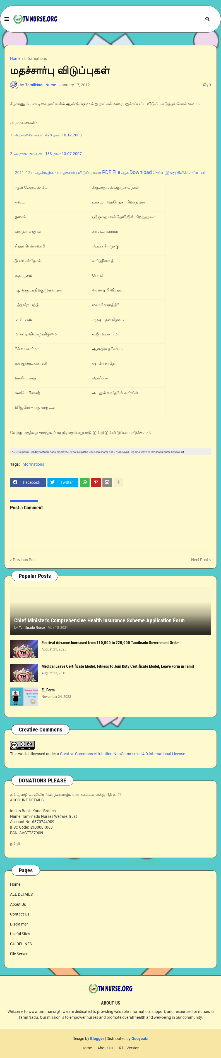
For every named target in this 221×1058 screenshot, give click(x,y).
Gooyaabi (139, 1038)
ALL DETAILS (21, 894)
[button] (6, 19)
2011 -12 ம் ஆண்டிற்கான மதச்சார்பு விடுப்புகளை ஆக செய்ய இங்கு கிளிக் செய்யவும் (110, 172)
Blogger (97, 1038)
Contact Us (19, 914)
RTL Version (129, 1048)
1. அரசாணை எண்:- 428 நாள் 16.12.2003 (46, 135)
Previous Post (25, 560)
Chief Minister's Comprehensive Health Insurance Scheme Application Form (99, 620)
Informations (35, 58)
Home (15, 58)
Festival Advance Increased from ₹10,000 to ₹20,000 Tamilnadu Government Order (110, 642)
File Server (19, 954)
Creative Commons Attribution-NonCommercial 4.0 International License (122, 754)
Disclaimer (19, 924)
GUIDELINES (21, 944)
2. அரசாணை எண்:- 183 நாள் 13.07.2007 (46, 153)
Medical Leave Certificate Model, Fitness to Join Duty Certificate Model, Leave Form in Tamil (118, 666)
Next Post (199, 560)
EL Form (48, 690)
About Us (18, 904)
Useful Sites (20, 934)
